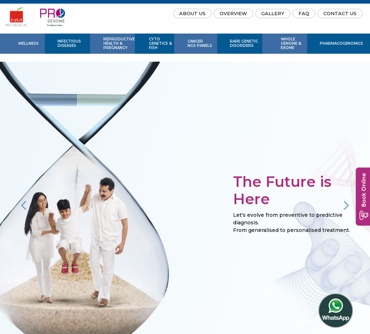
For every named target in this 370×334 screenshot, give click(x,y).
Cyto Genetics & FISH (160, 43)
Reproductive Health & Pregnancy (119, 43)
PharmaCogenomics (340, 43)
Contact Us (340, 13)
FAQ (303, 13)
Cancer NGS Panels (200, 43)
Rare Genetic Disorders (244, 43)
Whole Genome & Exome (291, 43)
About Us (192, 13)
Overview (233, 13)
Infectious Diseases (69, 43)
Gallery (272, 13)
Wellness (28, 43)
